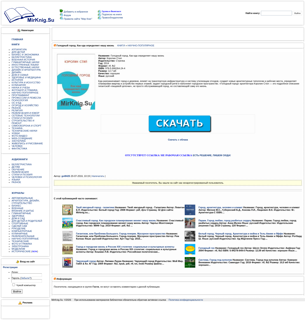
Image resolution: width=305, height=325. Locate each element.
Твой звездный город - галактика (95, 207)
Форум (67, 15)
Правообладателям (110, 17)
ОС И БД (16, 103)
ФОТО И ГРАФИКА (22, 243)
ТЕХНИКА (17, 128)
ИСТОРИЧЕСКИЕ (21, 251)
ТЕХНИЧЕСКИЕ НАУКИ (24, 130)
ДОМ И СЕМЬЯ (20, 75)
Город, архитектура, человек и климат (220, 207)
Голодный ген (206, 248)
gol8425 (65, 176)
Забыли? (26, 278)
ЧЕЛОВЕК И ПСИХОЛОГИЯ (27, 177)
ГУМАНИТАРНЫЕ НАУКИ (25, 62)
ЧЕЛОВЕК (17, 146)
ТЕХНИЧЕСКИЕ (20, 241)
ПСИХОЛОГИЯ (20, 100)
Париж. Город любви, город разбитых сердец (224, 220)
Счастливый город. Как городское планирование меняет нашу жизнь (116, 220)
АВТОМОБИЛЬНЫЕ (22, 198)
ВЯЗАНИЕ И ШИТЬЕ (23, 210)
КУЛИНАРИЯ (19, 85)
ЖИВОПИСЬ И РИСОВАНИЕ (27, 143)
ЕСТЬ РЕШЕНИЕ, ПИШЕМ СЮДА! (212, 155)
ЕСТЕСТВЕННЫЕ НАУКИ (25, 67)
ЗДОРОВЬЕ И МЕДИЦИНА (26, 77)
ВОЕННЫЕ (18, 208)
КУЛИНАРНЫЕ (20, 233)
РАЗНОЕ (16, 108)
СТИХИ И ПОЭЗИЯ (22, 118)
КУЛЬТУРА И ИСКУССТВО (26, 82)
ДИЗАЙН (16, 72)
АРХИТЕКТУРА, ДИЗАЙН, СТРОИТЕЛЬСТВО (26, 201)
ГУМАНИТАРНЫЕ (21, 213)
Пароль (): (21, 278)
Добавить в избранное (75, 11)
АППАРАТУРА (19, 49)
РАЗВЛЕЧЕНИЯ (20, 172)
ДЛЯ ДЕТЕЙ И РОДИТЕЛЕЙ (27, 221)
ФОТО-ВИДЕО (19, 136)
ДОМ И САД (18, 218)
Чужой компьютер (26, 285)
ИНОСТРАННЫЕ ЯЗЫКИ (25, 64)
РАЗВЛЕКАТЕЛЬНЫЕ (23, 236)
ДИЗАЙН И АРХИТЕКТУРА (26, 70)
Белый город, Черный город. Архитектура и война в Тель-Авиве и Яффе (240, 233)
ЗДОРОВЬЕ (18, 216)
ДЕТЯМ (16, 167)
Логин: (14, 272)
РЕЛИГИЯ (17, 110)
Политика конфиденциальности (186, 300)
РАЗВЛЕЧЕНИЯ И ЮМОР (25, 113)
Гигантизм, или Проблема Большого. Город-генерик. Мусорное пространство (120, 233)
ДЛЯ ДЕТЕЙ (18, 52)
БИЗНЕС (16, 205)
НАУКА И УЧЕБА (21, 87)
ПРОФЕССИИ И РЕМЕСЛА (26, 97)
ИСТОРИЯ (17, 80)
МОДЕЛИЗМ (18, 249)
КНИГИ (121, 45)
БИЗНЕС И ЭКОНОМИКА (25, 54)
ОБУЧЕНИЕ (18, 169)
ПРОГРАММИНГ (20, 95)
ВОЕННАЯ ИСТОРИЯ (23, 59)
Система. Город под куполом (215, 260)
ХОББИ (16, 133)
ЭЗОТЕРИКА (19, 141)
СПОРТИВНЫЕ (20, 223)
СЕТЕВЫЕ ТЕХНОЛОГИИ (26, 115)
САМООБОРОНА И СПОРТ (26, 125)
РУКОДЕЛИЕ (19, 228)
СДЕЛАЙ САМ (19, 226)
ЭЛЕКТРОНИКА (20, 246)
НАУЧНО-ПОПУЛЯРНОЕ (25, 92)
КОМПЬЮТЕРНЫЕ (22, 231)
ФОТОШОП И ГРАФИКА (24, 90)
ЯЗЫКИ (16, 179)
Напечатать (98, 176)
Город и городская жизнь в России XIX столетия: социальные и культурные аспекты (125, 246)
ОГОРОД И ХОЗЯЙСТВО (25, 105)
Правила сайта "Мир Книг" (77, 19)
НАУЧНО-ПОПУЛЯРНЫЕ (25, 238)
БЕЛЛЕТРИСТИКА (22, 57)
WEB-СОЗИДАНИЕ (22, 138)
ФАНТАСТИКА (19, 148)
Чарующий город (86, 261)
